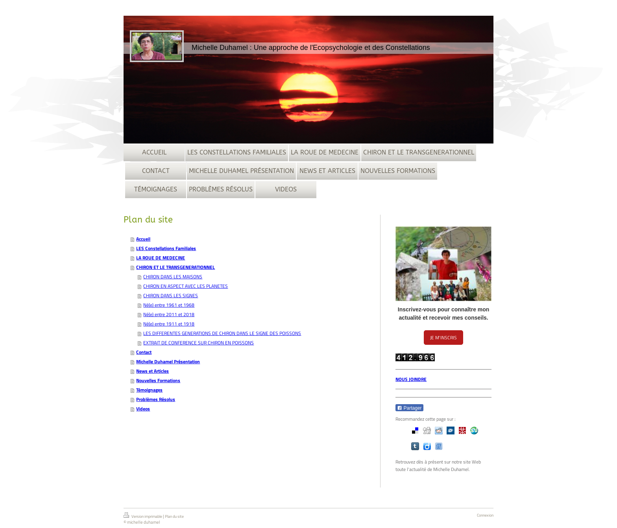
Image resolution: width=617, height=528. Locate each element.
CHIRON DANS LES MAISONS (172, 276)
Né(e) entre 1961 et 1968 (168, 305)
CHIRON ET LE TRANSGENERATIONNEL (175, 267)
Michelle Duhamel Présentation (168, 361)
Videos (143, 408)
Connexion (485, 515)
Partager (409, 408)
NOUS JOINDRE (411, 379)
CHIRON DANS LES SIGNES (170, 295)
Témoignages (149, 390)
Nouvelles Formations (158, 380)
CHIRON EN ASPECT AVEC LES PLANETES (185, 286)
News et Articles (152, 371)
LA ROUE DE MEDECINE (160, 257)
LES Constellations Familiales (166, 248)
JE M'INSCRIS (443, 337)
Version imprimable (143, 515)
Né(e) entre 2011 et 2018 (168, 314)
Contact (143, 352)
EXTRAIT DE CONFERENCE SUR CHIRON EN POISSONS (198, 342)
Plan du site (174, 516)
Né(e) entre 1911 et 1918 (168, 323)
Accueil (143, 239)
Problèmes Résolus (155, 399)
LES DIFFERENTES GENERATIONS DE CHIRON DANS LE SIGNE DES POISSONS (222, 333)
